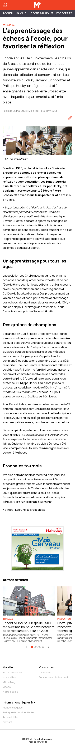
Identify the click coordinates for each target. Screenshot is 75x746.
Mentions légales (13, 707)
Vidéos (7, 687)
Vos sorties (64, 13)
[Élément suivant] (48, 647)
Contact (7, 722)
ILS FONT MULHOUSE (41, 13)
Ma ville (8, 667)
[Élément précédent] (26, 647)
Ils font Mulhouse (12, 672)
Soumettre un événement (53, 677)
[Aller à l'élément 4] (40, 647)
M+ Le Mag (9, 682)
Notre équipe (10, 691)
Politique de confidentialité (18, 712)
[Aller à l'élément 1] (32, 647)
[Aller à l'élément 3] (37, 647)
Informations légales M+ (19, 702)
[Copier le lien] (70, 118)
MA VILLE (21, 13)
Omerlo (43, 741)
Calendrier (45, 672)
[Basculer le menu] (5, 5)
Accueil (8, 13)
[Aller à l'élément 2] (34, 647)
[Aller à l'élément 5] (43, 647)
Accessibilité (10, 717)
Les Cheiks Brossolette (30, 510)
